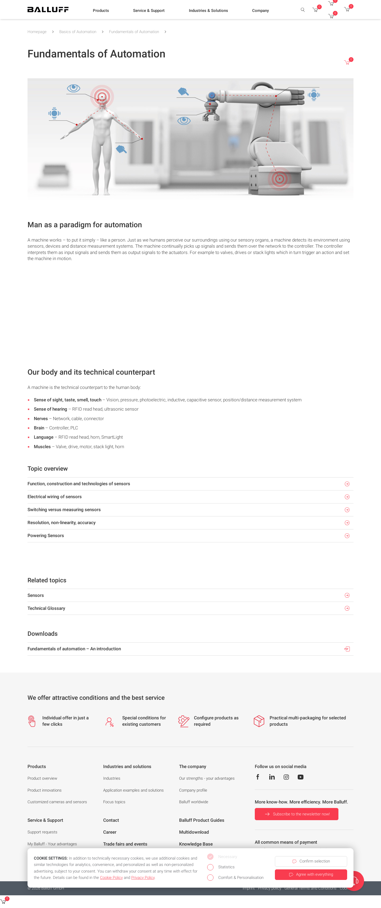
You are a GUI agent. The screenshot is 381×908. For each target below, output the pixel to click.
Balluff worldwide (193, 802)
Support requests (42, 832)
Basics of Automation (77, 31)
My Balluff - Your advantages (52, 844)
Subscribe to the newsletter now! (297, 814)
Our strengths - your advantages (207, 778)
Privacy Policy (143, 877)
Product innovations (45, 790)
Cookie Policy (111, 877)
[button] (101, 10)
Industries (111, 778)
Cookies (346, 888)
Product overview (42, 778)
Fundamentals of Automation (134, 31)
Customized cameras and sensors (57, 802)
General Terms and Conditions (310, 888)
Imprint (249, 888)
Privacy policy (269, 888)
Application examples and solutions (133, 790)
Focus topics (114, 802)
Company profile (193, 790)
